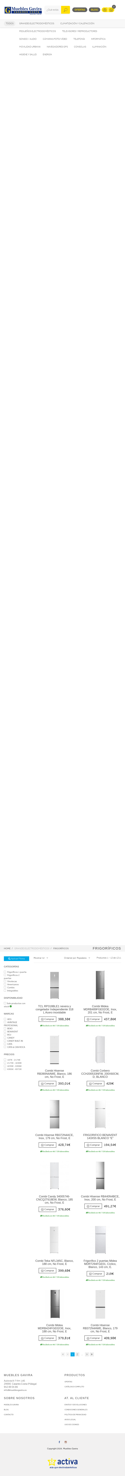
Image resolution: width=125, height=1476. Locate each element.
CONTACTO (8, 1414)
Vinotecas (10, 981)
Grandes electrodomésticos (36, 23)
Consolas (80, 46)
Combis (9, 987)
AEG (7, 1019)
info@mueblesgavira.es (15, 1390)
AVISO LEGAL (70, 1419)
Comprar (47, 1019)
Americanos (11, 984)
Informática (98, 39)
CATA (8, 1044)
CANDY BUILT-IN (13, 1041)
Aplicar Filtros (16, 958)
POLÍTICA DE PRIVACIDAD (75, 1414)
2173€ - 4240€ (13, 1063)
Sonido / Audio (28, 39)
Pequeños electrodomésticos (37, 31)
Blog (94, 9)
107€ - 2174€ (12, 1060)
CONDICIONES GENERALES (76, 1410)
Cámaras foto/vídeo (55, 39)
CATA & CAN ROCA (14, 1047)
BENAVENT (11, 1031)
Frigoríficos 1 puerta (15, 972)
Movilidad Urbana (30, 46)
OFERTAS (68, 1382)
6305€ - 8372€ (13, 1069)
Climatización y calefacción (77, 23)
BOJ (7, 1034)
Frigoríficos (61, 948)
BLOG (6, 1410)
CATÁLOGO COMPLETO (74, 1387)
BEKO (8, 1028)
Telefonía (79, 39)
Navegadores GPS (57, 46)
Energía (47, 54)
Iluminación (99, 46)
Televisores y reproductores (79, 31)
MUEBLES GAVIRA (11, 1405)
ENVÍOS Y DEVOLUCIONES (76, 1405)
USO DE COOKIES (72, 1424)
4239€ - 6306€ (13, 1066)
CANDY (9, 1038)
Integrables (11, 990)
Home (7, 948)
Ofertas (80, 9)
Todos (9, 23)
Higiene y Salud (28, 54)
